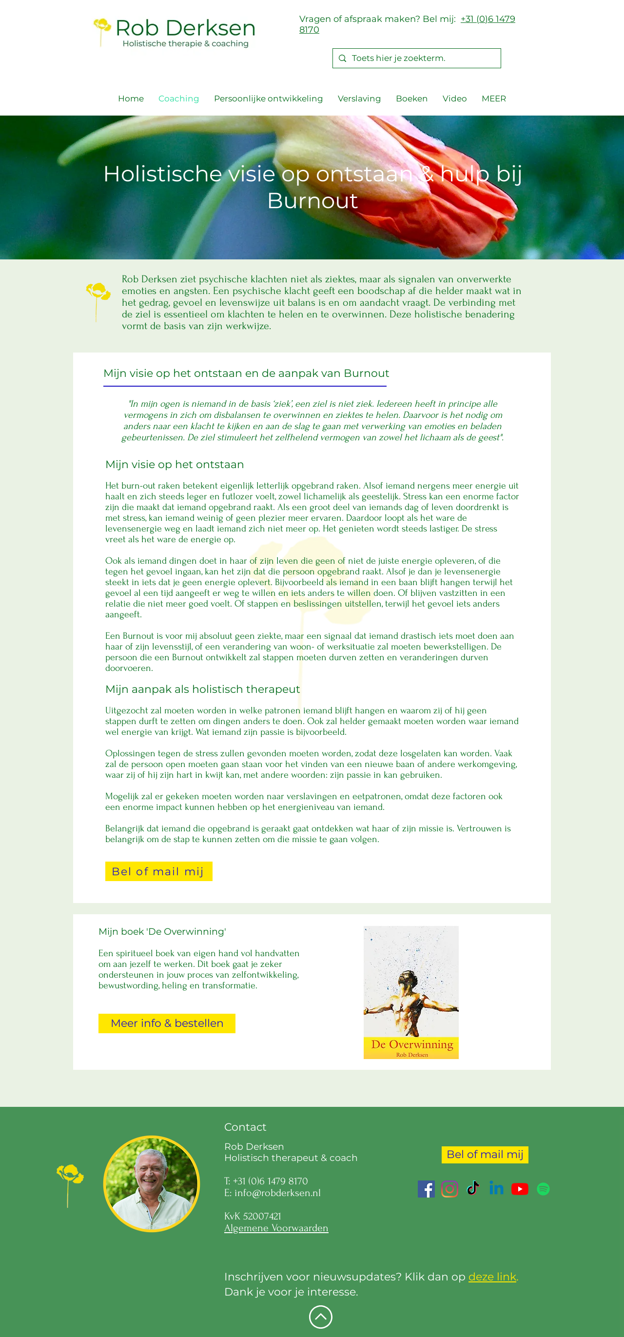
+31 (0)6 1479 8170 (270, 1181)
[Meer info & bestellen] (166, 1023)
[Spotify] (543, 1189)
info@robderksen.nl (277, 1193)
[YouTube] (519, 1189)
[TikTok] (473, 1189)
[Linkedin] (496, 1189)
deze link (492, 1276)
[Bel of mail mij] (159, 871)
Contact (245, 1127)
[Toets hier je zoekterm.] (416, 58)
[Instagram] (449, 1189)
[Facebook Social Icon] (426, 1189)
